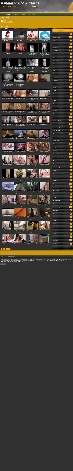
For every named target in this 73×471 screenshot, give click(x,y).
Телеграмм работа (45, 40)
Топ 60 (23, 14)
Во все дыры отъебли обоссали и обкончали (7, 152)
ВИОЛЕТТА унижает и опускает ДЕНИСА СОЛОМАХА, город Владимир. (8, 69)
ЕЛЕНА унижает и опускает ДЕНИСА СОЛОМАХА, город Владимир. (44, 54)
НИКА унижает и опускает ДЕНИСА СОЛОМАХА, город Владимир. (7, 84)
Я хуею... (20, 217)
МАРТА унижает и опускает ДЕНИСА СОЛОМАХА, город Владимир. (32, 69)
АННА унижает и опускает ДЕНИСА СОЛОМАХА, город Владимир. (32, 53)
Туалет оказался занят (44, 124)
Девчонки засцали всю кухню (20, 152)
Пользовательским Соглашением (8, 261)
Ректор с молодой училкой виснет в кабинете (32, 205)
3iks (6, 256)
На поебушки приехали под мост (8, 139)
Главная (8, 14)
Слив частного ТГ (20, 40)
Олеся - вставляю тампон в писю (8, 125)
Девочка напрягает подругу (8, 204)
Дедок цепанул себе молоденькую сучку (20, 231)
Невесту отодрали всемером (20, 139)
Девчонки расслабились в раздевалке (20, 53)
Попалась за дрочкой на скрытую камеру (32, 231)
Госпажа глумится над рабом (7, 165)
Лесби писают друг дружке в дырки (44, 192)
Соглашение (31, 14)
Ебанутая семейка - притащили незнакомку (32, 218)
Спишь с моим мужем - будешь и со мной (32, 165)
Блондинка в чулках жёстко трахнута (20, 244)
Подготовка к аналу (44, 98)
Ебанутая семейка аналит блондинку (44, 205)
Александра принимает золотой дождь (8, 53)
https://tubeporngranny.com (6, 21)
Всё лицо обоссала (32, 83)
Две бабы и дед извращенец (32, 152)
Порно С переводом (5, 17)
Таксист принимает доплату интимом (20, 192)
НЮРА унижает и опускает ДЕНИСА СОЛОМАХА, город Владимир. (20, 69)
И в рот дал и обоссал (44, 138)
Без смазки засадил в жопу (7, 98)
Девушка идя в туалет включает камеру (44, 244)
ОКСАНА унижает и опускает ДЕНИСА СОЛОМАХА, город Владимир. (20, 84)
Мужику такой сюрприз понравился (32, 179)
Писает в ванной (44, 83)
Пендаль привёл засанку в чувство (32, 99)
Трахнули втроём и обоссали (44, 179)
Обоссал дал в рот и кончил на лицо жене (32, 112)
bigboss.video (3, 20)
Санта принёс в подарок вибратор (20, 205)
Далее (9, 248)
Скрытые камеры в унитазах (8, 231)
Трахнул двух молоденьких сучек (44, 231)
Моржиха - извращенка (8, 191)
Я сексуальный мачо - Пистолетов (32, 192)
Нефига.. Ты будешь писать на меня (8, 179)
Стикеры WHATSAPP (7, 40)
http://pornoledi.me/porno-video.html (8, 19)
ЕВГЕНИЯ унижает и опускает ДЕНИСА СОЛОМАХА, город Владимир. (44, 69)
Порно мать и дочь (32, 40)
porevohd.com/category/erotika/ (7, 22)
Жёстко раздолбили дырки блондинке (44, 112)
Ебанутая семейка (44, 217)
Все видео (15, 14)
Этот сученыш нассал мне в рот (20, 112)
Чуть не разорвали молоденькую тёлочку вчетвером (20, 125)
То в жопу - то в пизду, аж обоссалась (8, 112)
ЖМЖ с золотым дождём (32, 243)
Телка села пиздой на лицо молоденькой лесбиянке (32, 139)
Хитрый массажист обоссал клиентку (8, 244)
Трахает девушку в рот (20, 98)
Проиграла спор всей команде (44, 152)
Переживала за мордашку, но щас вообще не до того (20, 179)
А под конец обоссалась (32, 124)
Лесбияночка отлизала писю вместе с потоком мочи (44, 166)
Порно (2, 25)
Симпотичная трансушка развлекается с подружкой (20, 165)
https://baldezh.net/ (4, 26)
